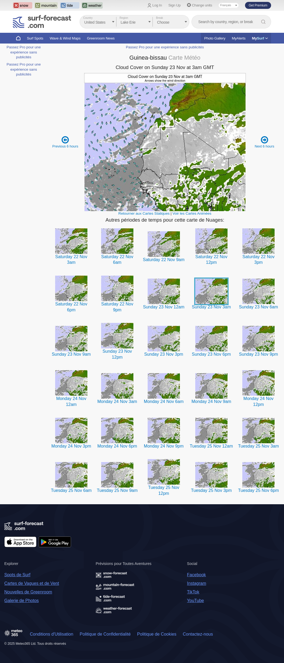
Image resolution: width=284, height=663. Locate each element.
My (260, 38)
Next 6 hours (264, 141)
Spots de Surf (17, 574)
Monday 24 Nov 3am (117, 401)
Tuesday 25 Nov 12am (211, 446)
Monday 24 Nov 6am (164, 401)
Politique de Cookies (156, 634)
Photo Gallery (214, 38)
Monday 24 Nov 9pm (164, 446)
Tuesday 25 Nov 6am (71, 490)
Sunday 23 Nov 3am (211, 307)
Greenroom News (101, 38)
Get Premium (258, 5)
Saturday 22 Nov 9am (163, 259)
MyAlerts (239, 38)
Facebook (196, 574)
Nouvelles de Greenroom (28, 592)
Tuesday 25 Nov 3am (258, 446)
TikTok (193, 592)
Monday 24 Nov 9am (211, 401)
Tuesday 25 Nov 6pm (258, 490)
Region (124, 17)
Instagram (196, 583)
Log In (157, 5)
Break (159, 17)
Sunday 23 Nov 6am (258, 307)
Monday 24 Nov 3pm (71, 446)
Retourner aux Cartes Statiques (143, 213)
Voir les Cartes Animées (192, 213)
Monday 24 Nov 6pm (117, 446)
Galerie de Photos (21, 600)
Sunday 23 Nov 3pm (163, 354)
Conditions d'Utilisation (51, 634)
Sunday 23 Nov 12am (163, 307)
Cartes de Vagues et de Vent (31, 583)
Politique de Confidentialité (105, 634)
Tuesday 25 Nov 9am (117, 490)
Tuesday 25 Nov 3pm (211, 490)
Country (88, 17)
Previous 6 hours (65, 141)
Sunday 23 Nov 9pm (258, 354)
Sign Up (174, 5)
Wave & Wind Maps (65, 38)
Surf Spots (35, 38)
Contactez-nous (198, 634)
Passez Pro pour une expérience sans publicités (24, 52)
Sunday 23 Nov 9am (71, 354)
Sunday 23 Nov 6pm (211, 354)
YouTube (195, 600)
